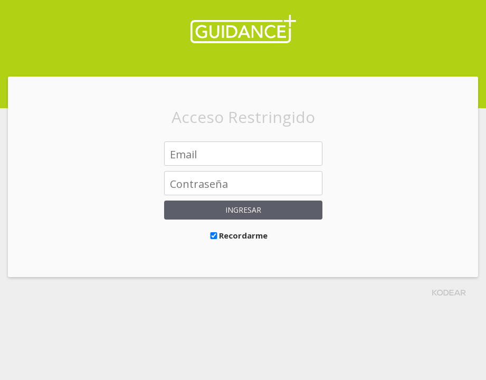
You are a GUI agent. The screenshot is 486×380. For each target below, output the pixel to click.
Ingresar (243, 210)
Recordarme (238, 235)
